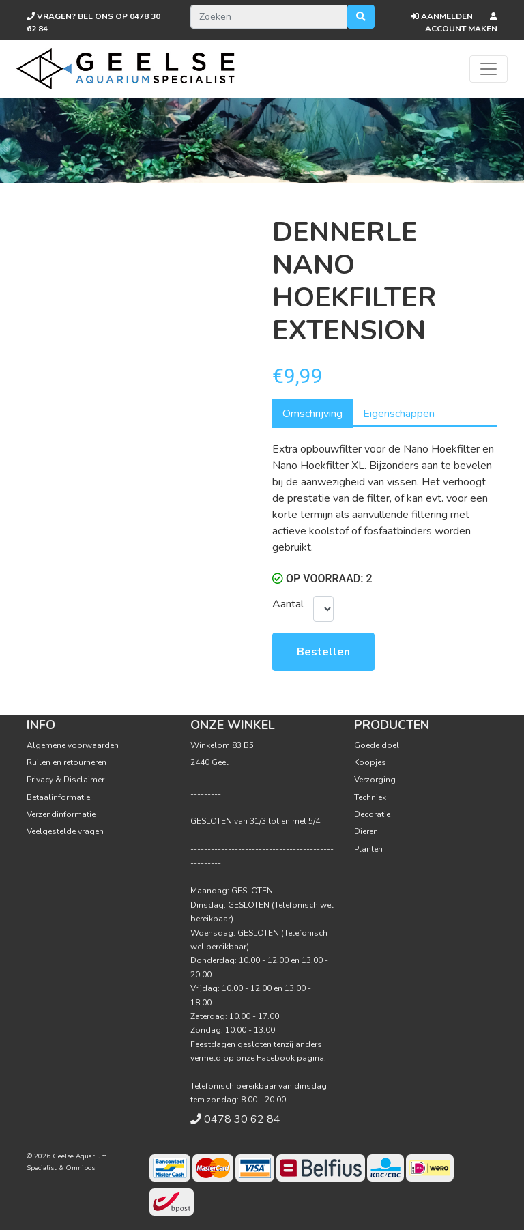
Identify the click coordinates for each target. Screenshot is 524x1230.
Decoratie (372, 814)
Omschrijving (312, 413)
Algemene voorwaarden (73, 745)
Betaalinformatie (58, 797)
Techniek (370, 797)
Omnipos (80, 1168)
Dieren (366, 831)
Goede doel (376, 745)
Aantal (287, 604)
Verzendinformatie (61, 814)
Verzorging (375, 779)
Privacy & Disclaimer (65, 779)
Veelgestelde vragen (65, 831)
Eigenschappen (399, 413)
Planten (368, 849)
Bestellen (323, 651)
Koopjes (370, 762)
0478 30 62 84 (242, 1119)
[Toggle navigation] (488, 69)
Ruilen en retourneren (66, 762)
